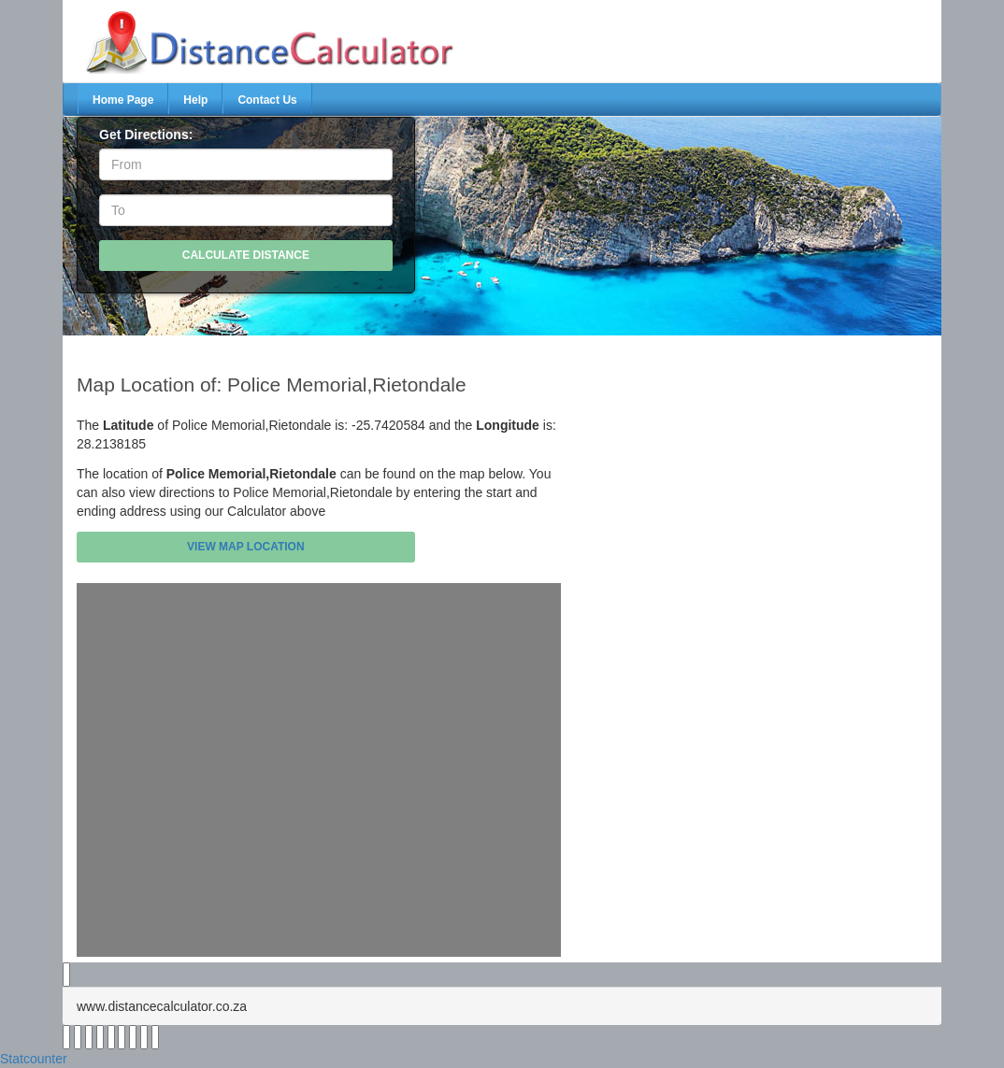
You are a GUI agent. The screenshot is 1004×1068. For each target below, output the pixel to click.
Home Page (123, 100)
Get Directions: (146, 134)
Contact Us (266, 100)
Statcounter (33, 1058)
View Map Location (246, 546)
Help (195, 100)
